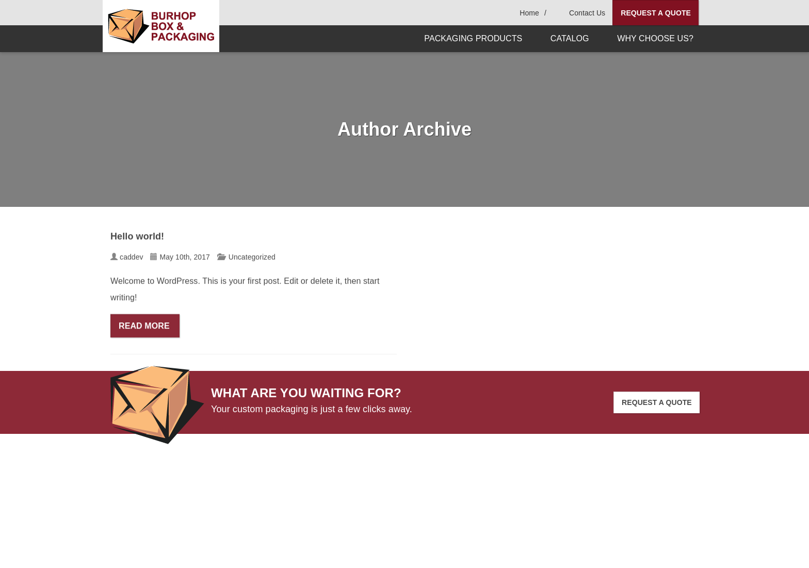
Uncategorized (252, 258)
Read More (145, 327)
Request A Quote (656, 13)
